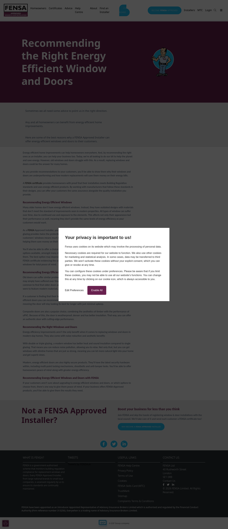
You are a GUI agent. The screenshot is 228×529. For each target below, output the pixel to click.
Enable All (96, 290)
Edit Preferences (74, 290)
